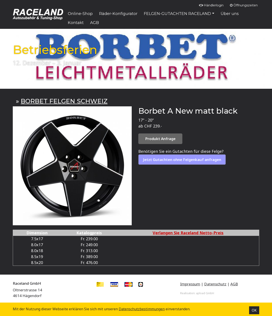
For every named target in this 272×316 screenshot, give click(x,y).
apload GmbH (205, 293)
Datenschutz (215, 283)
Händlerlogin (211, 5)
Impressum (190, 283)
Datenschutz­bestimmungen (142, 309)
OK (254, 310)
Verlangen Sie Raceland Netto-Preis (188, 232)
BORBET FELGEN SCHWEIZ (64, 101)
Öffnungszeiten (244, 5)
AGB (234, 283)
